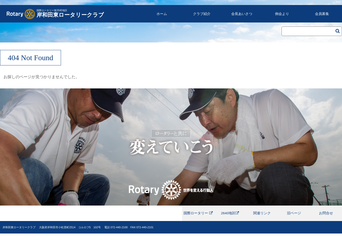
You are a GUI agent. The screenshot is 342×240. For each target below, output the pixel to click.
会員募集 (322, 14)
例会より (282, 14)
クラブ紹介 (201, 14)
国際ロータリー (198, 216)
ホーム (161, 14)
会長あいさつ (241, 14)
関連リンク (262, 216)
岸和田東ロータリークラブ (70, 12)
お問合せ (326, 216)
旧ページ (294, 216)
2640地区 (230, 216)
